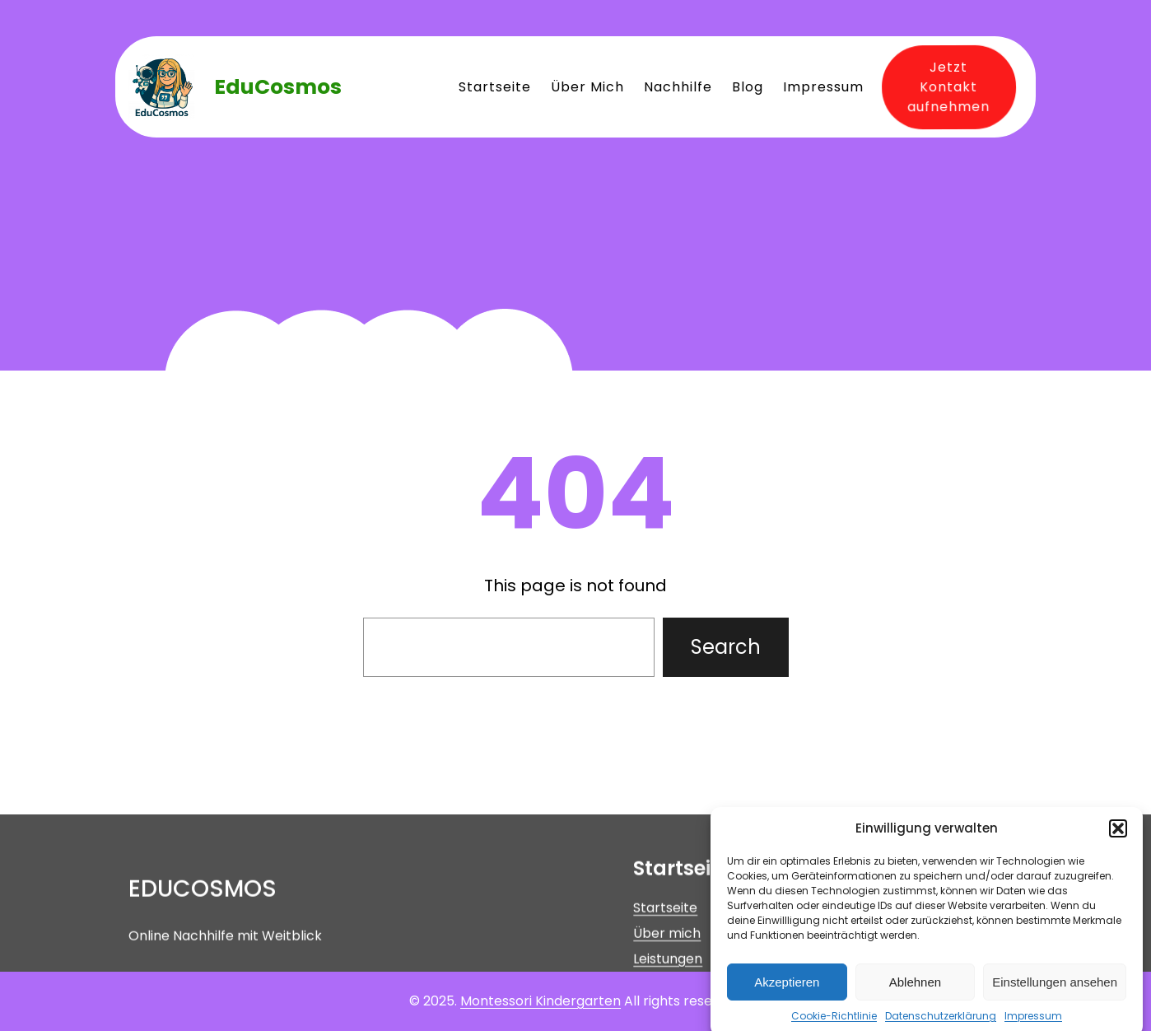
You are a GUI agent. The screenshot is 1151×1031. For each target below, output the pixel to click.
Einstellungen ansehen (1054, 994)
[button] (1118, 841)
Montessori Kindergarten (540, 1000)
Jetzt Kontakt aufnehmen (944, 86)
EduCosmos (278, 86)
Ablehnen (915, 994)
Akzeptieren (786, 994)
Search (726, 646)
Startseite (665, 947)
